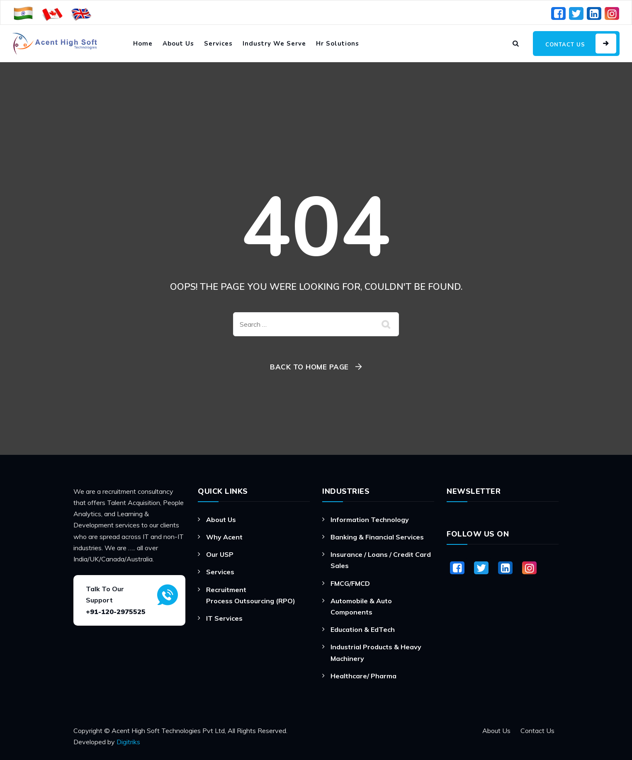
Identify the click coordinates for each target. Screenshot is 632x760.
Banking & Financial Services (377, 537)
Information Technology (370, 519)
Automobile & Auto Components (361, 606)
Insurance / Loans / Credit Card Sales (381, 560)
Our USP (219, 554)
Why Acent (224, 537)
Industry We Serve (274, 43)
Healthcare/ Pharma (363, 676)
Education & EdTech (363, 629)
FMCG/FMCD (350, 583)
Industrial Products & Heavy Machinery (376, 652)
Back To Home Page (309, 366)
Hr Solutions (337, 43)
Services (218, 43)
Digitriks (128, 742)
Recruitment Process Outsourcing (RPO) (250, 595)
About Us (178, 43)
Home (143, 43)
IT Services (224, 618)
